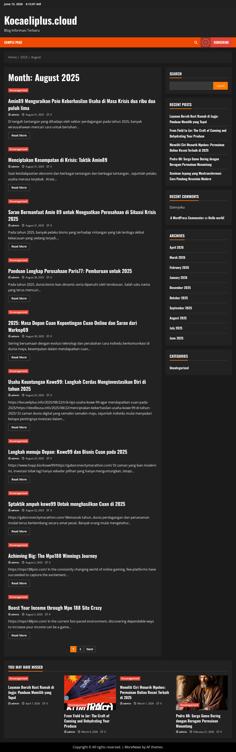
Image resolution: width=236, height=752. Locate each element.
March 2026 (177, 257)
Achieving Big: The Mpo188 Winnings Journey (52, 555)
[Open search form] (195, 42)
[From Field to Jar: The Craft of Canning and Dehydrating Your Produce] (90, 692)
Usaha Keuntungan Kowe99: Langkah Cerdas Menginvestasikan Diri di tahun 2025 (77, 385)
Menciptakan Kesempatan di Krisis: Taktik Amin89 (57, 159)
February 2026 (179, 267)
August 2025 (178, 317)
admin (15, 114)
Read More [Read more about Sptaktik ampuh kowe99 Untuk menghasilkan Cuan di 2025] (20, 532)
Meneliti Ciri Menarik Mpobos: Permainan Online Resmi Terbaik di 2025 (144, 692)
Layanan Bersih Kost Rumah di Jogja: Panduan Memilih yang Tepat (31, 692)
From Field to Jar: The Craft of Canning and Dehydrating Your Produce (87, 721)
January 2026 (178, 277)
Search (176, 73)
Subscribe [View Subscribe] (215, 42)
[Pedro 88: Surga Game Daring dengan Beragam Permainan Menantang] (202, 692)
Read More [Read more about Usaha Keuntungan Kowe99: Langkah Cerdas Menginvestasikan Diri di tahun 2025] (20, 428)
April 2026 (177, 247)
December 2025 (180, 287)
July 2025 (176, 328)
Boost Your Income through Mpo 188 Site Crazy (55, 607)
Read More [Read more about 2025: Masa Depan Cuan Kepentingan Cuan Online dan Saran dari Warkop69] (20, 358)
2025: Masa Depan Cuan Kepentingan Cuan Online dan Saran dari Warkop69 (72, 326)
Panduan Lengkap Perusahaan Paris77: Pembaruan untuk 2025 (70, 270)
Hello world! (216, 217)
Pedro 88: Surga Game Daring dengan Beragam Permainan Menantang (198, 721)
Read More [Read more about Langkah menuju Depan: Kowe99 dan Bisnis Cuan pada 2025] (20, 480)
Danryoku (177, 207)
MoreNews (133, 747)
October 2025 (179, 297)
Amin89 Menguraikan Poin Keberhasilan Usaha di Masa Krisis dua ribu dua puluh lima (81, 104)
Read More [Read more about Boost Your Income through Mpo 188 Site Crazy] (20, 636)
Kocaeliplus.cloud (40, 20)
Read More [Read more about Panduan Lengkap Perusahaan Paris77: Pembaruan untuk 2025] (20, 299)
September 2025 (181, 307)
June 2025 (176, 338)
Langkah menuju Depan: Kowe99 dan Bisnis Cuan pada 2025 (67, 451)
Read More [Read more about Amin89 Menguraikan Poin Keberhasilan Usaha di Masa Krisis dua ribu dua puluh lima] (20, 136)
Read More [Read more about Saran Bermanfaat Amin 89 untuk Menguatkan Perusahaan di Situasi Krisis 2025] (20, 247)
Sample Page (13, 42)
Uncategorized (18, 90)
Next (89, 649)
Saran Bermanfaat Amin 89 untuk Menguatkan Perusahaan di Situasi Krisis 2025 (82, 215)
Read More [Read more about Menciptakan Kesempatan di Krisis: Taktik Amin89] (20, 188)
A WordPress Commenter (187, 217)
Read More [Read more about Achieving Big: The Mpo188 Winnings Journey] (20, 584)
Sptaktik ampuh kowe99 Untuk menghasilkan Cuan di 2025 (66, 503)
